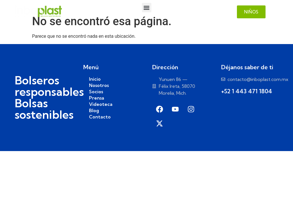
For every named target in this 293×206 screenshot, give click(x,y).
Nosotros (99, 85)
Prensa (96, 98)
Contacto (100, 117)
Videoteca (100, 104)
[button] (146, 7)
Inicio (95, 79)
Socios (96, 91)
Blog (94, 110)
